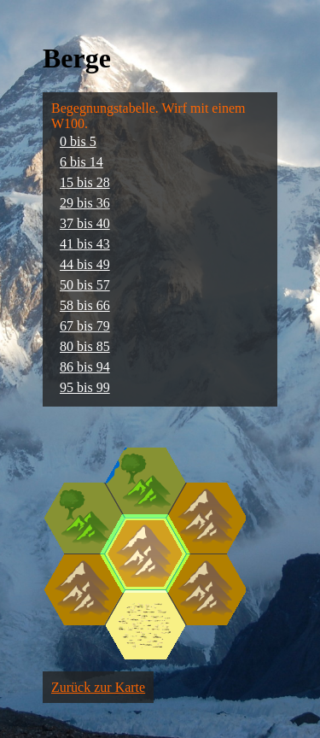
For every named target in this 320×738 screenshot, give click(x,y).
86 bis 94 (85, 367)
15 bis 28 (85, 182)
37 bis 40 (85, 223)
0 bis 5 (78, 141)
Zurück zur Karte (98, 687)
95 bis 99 (85, 387)
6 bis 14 (81, 162)
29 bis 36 (85, 203)
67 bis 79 (85, 326)
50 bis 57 (85, 285)
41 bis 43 (85, 244)
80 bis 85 (85, 346)
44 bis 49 (85, 264)
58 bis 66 (85, 305)
